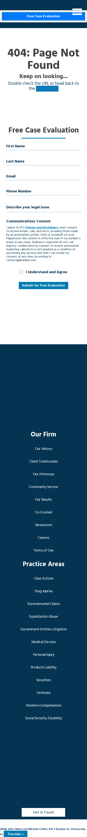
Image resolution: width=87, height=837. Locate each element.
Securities (43, 680)
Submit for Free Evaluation (43, 285)
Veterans (43, 692)
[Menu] (77, 12)
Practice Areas (43, 564)
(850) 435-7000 (10, 829)
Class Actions (43, 578)
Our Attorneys (43, 474)
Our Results (43, 499)
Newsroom (43, 525)
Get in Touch (43, 812)
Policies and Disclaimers (41, 227)
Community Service (43, 486)
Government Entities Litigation (43, 629)
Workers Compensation (43, 705)
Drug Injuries (43, 591)
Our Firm (43, 435)
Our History (43, 448)
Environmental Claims (43, 603)
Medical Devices (43, 642)
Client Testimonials (43, 461)
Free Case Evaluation (43, 16)
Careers (43, 537)
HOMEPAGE (47, 89)
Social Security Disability (43, 718)
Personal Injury (43, 654)
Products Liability (44, 667)
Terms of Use (43, 550)
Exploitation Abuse (43, 616)
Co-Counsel (43, 512)
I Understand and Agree (46, 272)
